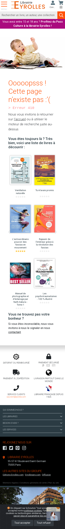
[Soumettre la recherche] (61, 15)
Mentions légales (10, 483)
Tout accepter (22, 522)
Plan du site (53, 483)
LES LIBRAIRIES (32, 416)
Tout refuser (44, 522)
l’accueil (20, 119)
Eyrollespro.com (33, 475)
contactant (14, 332)
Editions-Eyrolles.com (13, 475)
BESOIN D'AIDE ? (32, 423)
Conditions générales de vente (33, 483)
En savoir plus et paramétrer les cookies (36, 514)
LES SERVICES (32, 430)
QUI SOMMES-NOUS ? (13, 410)
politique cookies (33, 510)
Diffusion (46, 475)
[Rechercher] (29, 15)
